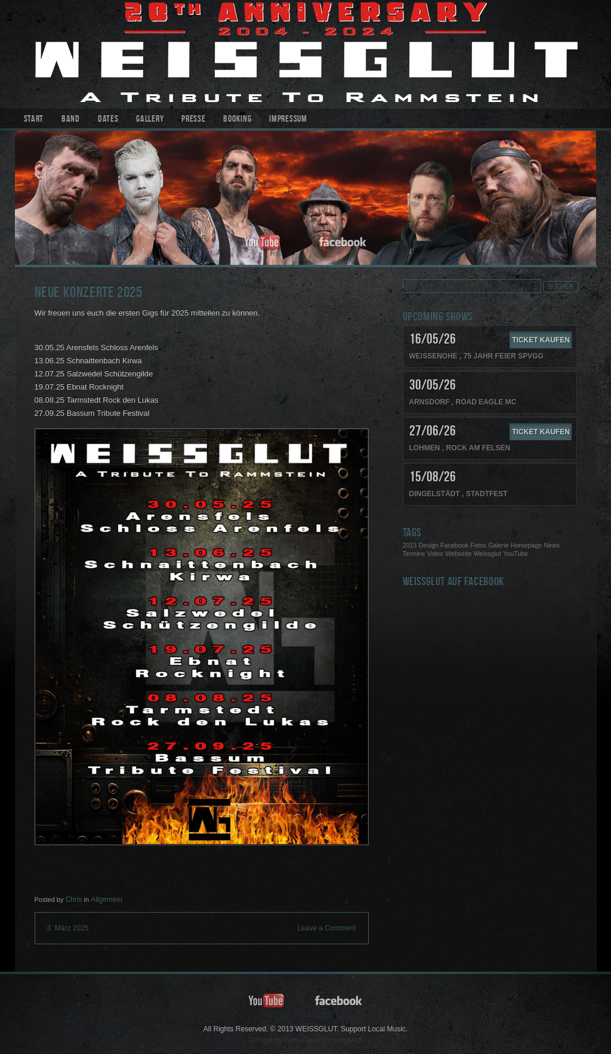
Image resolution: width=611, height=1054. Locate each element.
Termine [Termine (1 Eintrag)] (414, 553)
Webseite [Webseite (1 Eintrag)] (458, 553)
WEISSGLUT (306, 54)
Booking (237, 119)
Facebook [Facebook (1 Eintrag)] (454, 545)
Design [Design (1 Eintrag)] (429, 545)
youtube (262, 242)
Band (70, 119)
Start (34, 119)
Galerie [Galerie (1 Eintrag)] (498, 545)
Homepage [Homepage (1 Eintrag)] (526, 545)
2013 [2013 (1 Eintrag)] (410, 545)
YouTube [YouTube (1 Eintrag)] (515, 553)
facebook (343, 242)
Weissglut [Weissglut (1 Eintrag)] (487, 553)
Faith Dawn (302, 1040)
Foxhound (344, 1040)
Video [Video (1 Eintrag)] (435, 553)
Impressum (288, 119)
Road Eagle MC (486, 402)
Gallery (149, 119)
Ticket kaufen (541, 340)
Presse (193, 119)
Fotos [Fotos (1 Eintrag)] (478, 545)
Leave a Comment (326, 928)
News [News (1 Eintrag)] (552, 545)
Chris (73, 899)
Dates (108, 119)
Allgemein (106, 899)
